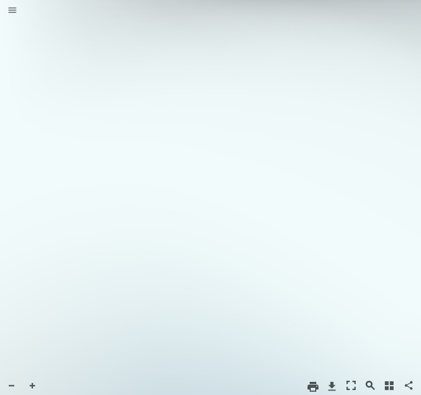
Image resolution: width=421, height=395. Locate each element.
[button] (12, 11)
